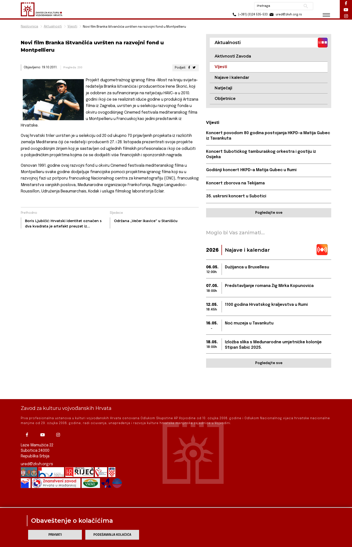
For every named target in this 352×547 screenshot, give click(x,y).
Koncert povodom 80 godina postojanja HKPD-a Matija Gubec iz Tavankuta (268, 136)
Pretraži (305, 6)
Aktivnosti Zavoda (233, 56)
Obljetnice (225, 98)
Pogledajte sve (268, 212)
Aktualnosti (53, 26)
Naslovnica (29, 26)
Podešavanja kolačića (112, 534)
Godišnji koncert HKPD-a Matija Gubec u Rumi (251, 170)
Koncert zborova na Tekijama (235, 183)
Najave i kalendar (232, 77)
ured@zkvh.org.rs (37, 449)
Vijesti (72, 26)
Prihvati (55, 534)
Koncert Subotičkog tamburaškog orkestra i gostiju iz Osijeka (261, 154)
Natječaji (223, 88)
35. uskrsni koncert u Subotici (236, 196)
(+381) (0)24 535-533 (249, 14)
